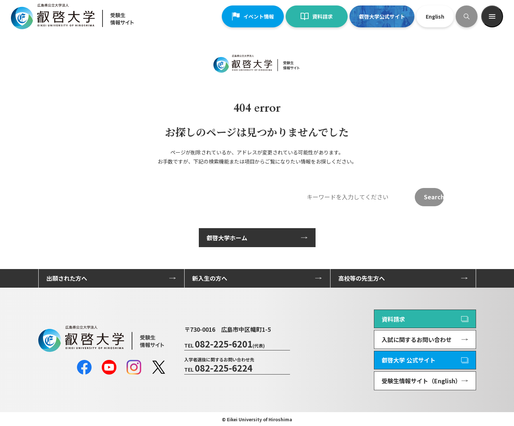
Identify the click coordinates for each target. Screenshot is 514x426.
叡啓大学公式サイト (382, 16)
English (435, 16)
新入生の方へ (209, 278)
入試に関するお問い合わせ (417, 339)
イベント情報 (253, 16)
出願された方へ (66, 278)
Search (434, 196)
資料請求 (317, 16)
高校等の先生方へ (361, 278)
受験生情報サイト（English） (421, 380)
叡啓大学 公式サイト (409, 360)
